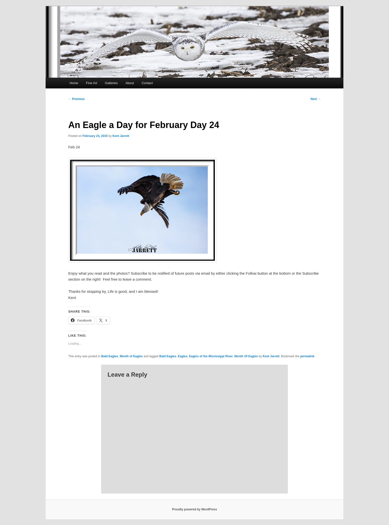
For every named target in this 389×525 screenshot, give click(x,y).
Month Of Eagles (246, 356)
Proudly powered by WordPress (194, 509)
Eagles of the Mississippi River (211, 356)
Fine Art (91, 83)
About (130, 83)
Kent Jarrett (120, 136)
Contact (147, 83)
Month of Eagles (131, 356)
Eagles (183, 356)
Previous (76, 99)
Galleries (111, 83)
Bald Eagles (109, 356)
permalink (307, 356)
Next (315, 99)
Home (73, 83)
